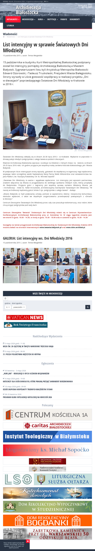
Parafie (63, 19)
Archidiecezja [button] (28, 19)
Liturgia (10, 25)
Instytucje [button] (52, 19)
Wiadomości (11, 37)
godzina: (8, 303)
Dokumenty (75, 19)
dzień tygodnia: (17, 303)
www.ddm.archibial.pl (75, 227)
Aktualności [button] (13, 19)
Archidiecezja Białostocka (28, 10)
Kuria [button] (41, 19)
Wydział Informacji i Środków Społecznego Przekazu (45, 545)
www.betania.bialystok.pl (51, 227)
